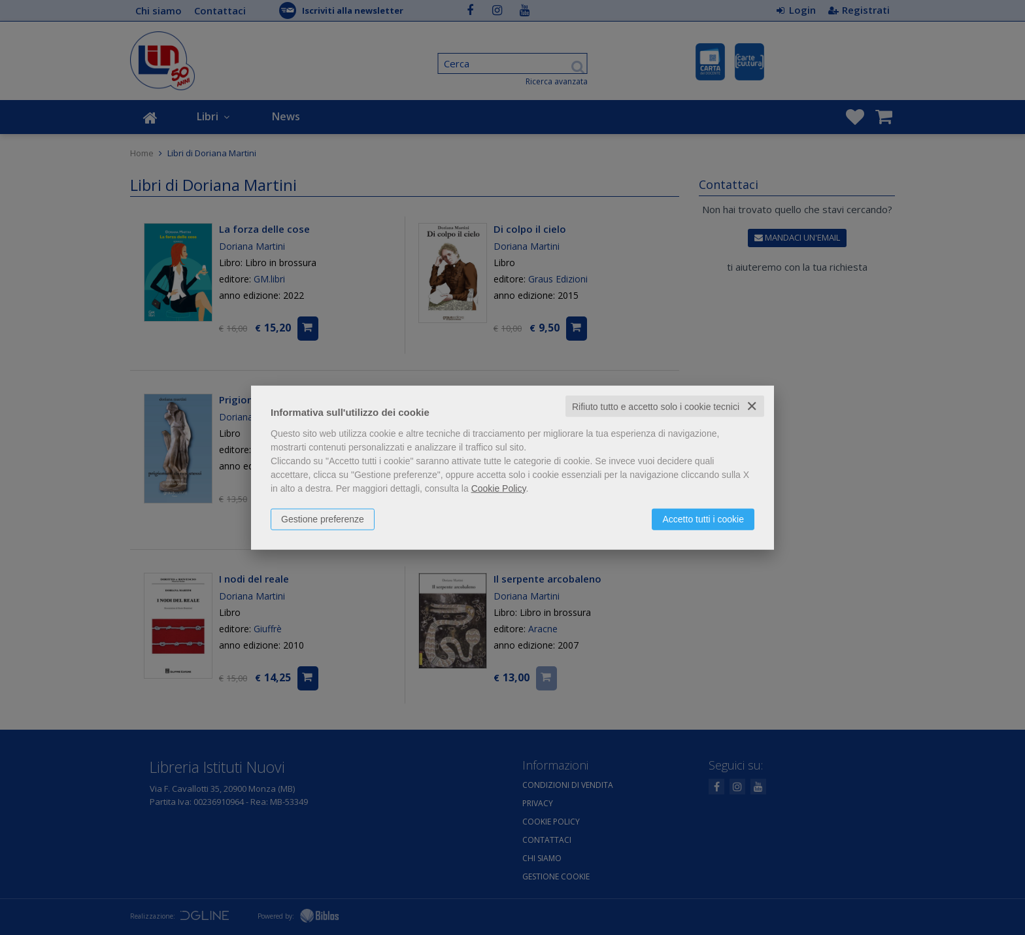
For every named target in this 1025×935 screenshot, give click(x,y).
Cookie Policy (498, 488)
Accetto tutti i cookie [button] (703, 518)
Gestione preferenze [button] (322, 518)
